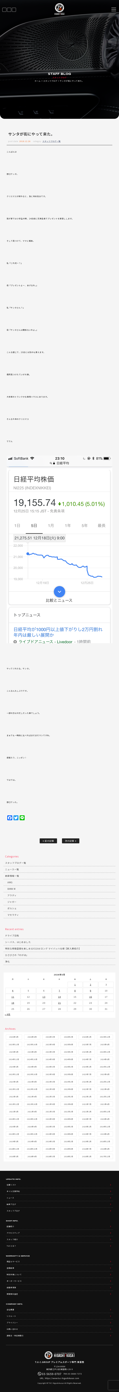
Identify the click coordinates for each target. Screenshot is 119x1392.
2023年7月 (86, 1074)
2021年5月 (13, 1111)
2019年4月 (32, 1141)
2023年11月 (14, 1074)
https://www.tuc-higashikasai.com (62, 1378)
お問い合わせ (12, 1329)
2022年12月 (105, 1081)
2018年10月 (32, 1149)
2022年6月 (105, 1089)
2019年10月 (32, 1134)
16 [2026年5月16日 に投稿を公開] (90, 996)
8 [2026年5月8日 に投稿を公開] (75, 990)
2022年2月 (68, 1096)
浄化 (7, 961)
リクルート (11, 1316)
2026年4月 (32, 1037)
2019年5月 (13, 1141)
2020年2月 (68, 1126)
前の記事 (48, 840)
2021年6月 (105, 1104)
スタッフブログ (50, 81)
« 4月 (7, 1014)
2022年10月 (32, 1089)
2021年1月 (86, 1111)
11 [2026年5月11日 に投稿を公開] (12, 996)
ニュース (10, 1197)
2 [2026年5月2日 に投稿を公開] (90, 984)
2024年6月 (105, 1059)
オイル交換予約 (13, 1191)
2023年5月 (13, 1081)
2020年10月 (32, 1119)
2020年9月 (50, 1119)
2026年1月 (86, 1037)
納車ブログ (11, 1204)
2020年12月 (105, 1111)
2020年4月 (32, 1126)
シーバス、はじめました (18, 942)
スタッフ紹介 (12, 1239)
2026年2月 (68, 1037)
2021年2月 (68, 1111)
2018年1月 (86, 1156)
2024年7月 (86, 1059)
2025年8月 (68, 1044)
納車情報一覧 (12, 875)
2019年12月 (105, 1126)
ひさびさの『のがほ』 (17, 955)
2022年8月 (68, 1089)
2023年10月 (32, 1074)
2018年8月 (68, 1149)
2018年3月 (50, 1156)
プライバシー (12, 1322)
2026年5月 (13, 1037)
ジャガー (12, 901)
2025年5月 (13, 1052)
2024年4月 (32, 1066)
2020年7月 (86, 1119)
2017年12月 (105, 1156)
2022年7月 (86, 1089)
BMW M (11, 888)
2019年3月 (50, 1141)
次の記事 (70, 840)
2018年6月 (105, 1149)
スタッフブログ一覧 (51, 141)
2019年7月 (86, 1134)
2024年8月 (68, 1059)
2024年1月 (86, 1066)
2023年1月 (86, 1081)
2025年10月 (32, 1044)
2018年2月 (68, 1156)
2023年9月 (50, 1074)
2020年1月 (86, 1126)
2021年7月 (86, 1104)
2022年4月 (32, 1096)
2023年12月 (105, 1066)
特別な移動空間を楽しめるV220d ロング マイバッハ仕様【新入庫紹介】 (43, 948)
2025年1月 (86, 1052)
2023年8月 (68, 1074)
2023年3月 (50, 1081)
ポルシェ (12, 908)
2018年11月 (14, 1149)
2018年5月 (13, 1156)
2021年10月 (32, 1104)
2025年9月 (50, 1044)
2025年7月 (86, 1044)
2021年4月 (32, 1111)
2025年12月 (105, 1037)
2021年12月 (105, 1096)
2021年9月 (50, 1104)
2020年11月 (14, 1119)
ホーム (38, 81)
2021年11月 (14, 1104)
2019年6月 (105, 1134)
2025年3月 (50, 1052)
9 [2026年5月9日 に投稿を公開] (90, 990)
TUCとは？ (11, 1246)
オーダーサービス (14, 1281)
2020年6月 (105, 1119)
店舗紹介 (10, 1226)
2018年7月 (86, 1149)
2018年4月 (32, 1156)
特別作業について (14, 1274)
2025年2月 (68, 1052)
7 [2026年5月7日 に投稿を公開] (59, 990)
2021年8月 (68, 1104)
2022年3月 (50, 1096)
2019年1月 (86, 1141)
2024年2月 (68, 1066)
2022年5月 (13, 1096)
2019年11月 (14, 1134)
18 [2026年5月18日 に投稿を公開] (12, 1002)
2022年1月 (86, 1096)
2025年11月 (14, 1044)
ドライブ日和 (12, 935)
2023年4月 (32, 1081)
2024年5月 (13, 1066)
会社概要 (10, 1309)
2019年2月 (68, 1141)
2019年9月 (50, 1134)
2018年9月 (50, 1149)
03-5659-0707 (14, 10)
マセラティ (13, 914)
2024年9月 (50, 1059)
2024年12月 (105, 1052)
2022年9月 (50, 1089)
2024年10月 (32, 1059)
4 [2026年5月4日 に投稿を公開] (12, 990)
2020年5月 (13, 1126)
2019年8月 (68, 1134)
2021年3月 (50, 1111)
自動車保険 (11, 1287)
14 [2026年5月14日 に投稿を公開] (59, 996)
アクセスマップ (13, 1233)
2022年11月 (14, 1089)
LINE (9, 10)
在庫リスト (4, 10)
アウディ (12, 895)
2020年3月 (50, 1126)
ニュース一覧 (12, 869)
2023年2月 (68, 1081)
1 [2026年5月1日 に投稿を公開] (75, 984)
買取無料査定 (12, 1294)
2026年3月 (50, 1037)
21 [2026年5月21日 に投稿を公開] (59, 1002)
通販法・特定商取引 (15, 1335)
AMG (10, 882)
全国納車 (10, 1268)
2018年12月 (105, 1141)
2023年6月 (105, 1074)
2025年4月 (32, 1052)
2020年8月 (68, 1119)
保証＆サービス (13, 1261)
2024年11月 (14, 1059)
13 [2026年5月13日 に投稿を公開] (43, 996)
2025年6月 (105, 1044)
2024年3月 (50, 1066)
